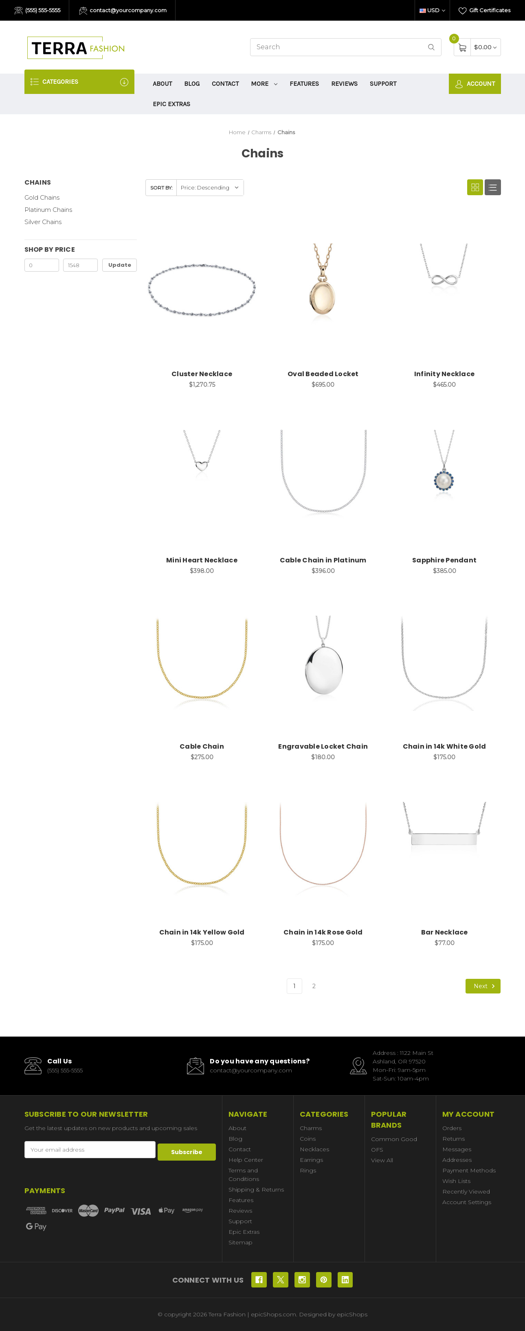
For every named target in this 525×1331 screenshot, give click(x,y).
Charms (311, 1128)
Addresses (457, 1159)
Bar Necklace (444, 932)
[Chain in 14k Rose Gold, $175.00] (323, 849)
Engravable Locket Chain (323, 746)
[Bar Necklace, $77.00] (444, 849)
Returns (453, 1138)
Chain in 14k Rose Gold (323, 932)
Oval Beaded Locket (323, 374)
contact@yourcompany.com (123, 11)
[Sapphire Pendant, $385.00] (444, 477)
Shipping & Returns (256, 1189)
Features (304, 83)
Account (475, 84)
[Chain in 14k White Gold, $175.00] (444, 663)
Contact (225, 83)
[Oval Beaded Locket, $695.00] (323, 291)
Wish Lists (456, 1181)
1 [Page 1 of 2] (294, 986)
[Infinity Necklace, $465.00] (444, 291)
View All (382, 1160)
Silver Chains (43, 222)
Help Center (245, 1159)
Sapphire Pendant (444, 560)
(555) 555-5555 (37, 11)
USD (432, 10)
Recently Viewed (466, 1191)
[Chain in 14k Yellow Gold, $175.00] (202, 849)
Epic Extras (171, 104)
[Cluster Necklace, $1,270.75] (202, 291)
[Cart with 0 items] (485, 47)
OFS (377, 1149)
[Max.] (80, 265)
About (162, 83)
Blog (192, 83)
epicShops (352, 1314)
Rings (308, 1170)
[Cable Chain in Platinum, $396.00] (323, 477)
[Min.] (41, 265)
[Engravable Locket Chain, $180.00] (323, 663)
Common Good (394, 1139)
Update (119, 265)
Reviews (344, 83)
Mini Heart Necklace (201, 560)
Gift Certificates (484, 11)
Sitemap (240, 1242)
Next (485, 986)
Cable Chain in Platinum (323, 560)
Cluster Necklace (201, 374)
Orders (451, 1128)
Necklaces (314, 1149)
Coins (308, 1138)
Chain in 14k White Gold (444, 746)
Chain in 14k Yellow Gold (202, 932)
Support (383, 83)
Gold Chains (41, 197)
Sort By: (161, 188)
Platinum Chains (48, 209)
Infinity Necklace (444, 374)
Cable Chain (202, 746)
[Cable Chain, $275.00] (202, 663)
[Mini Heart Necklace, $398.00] (202, 477)
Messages (456, 1149)
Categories (79, 82)
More (264, 83)
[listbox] (210, 188)
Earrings (311, 1159)
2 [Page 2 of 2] (314, 986)
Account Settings (466, 1202)
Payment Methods (469, 1170)
